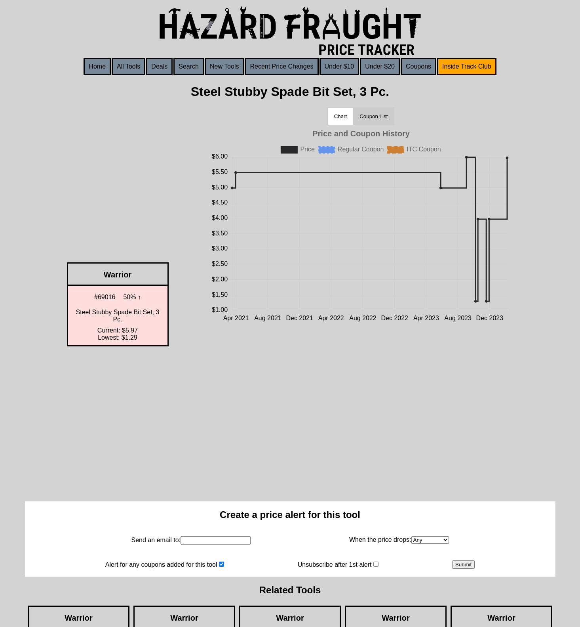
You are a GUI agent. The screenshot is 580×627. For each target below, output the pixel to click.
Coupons (418, 66)
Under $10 (339, 66)
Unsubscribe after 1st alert (335, 564)
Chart (340, 116)
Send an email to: (156, 540)
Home (97, 66)
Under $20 (380, 66)
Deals (159, 66)
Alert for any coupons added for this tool (161, 564)
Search (189, 66)
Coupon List (373, 116)
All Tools (128, 66)
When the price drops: (380, 539)
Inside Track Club (466, 66)
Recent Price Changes (281, 66)
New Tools (224, 66)
